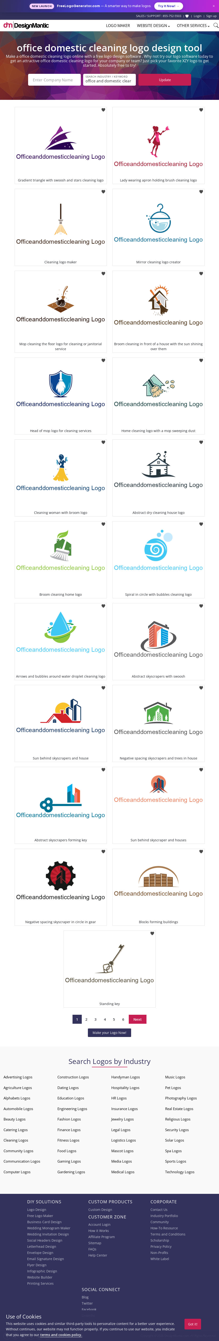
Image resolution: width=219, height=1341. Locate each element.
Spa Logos (173, 1150)
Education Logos (70, 1098)
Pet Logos (173, 1087)
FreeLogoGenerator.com (78, 6)
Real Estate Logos (179, 1108)
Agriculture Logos (18, 1087)
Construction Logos (73, 1077)
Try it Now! (168, 6)
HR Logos (119, 1098)
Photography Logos (181, 1098)
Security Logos (177, 1129)
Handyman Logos (125, 1077)
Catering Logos (16, 1129)
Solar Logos (174, 1140)
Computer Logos (17, 1171)
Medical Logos (122, 1171)
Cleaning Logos (16, 1140)
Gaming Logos (69, 1161)
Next (137, 1019)
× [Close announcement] (214, 6)
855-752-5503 (172, 16)
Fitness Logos (68, 1140)
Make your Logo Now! (109, 1032)
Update (165, 79)
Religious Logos (177, 1119)
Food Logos (66, 1150)
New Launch (42, 6)
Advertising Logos (18, 1077)
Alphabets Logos (17, 1098)
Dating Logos (68, 1087)
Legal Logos (120, 1129)
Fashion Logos (69, 1119)
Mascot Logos (122, 1150)
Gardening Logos (71, 1171)
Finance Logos (69, 1129)
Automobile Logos (18, 1108)
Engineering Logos (72, 1108)
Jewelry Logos (122, 1119)
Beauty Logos (15, 1119)
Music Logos (175, 1077)
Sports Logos (175, 1161)
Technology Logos (179, 1171)
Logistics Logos (123, 1140)
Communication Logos (22, 1161)
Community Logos (18, 1150)
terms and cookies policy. (61, 1334)
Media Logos (121, 1161)
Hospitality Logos (125, 1087)
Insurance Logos (124, 1108)
